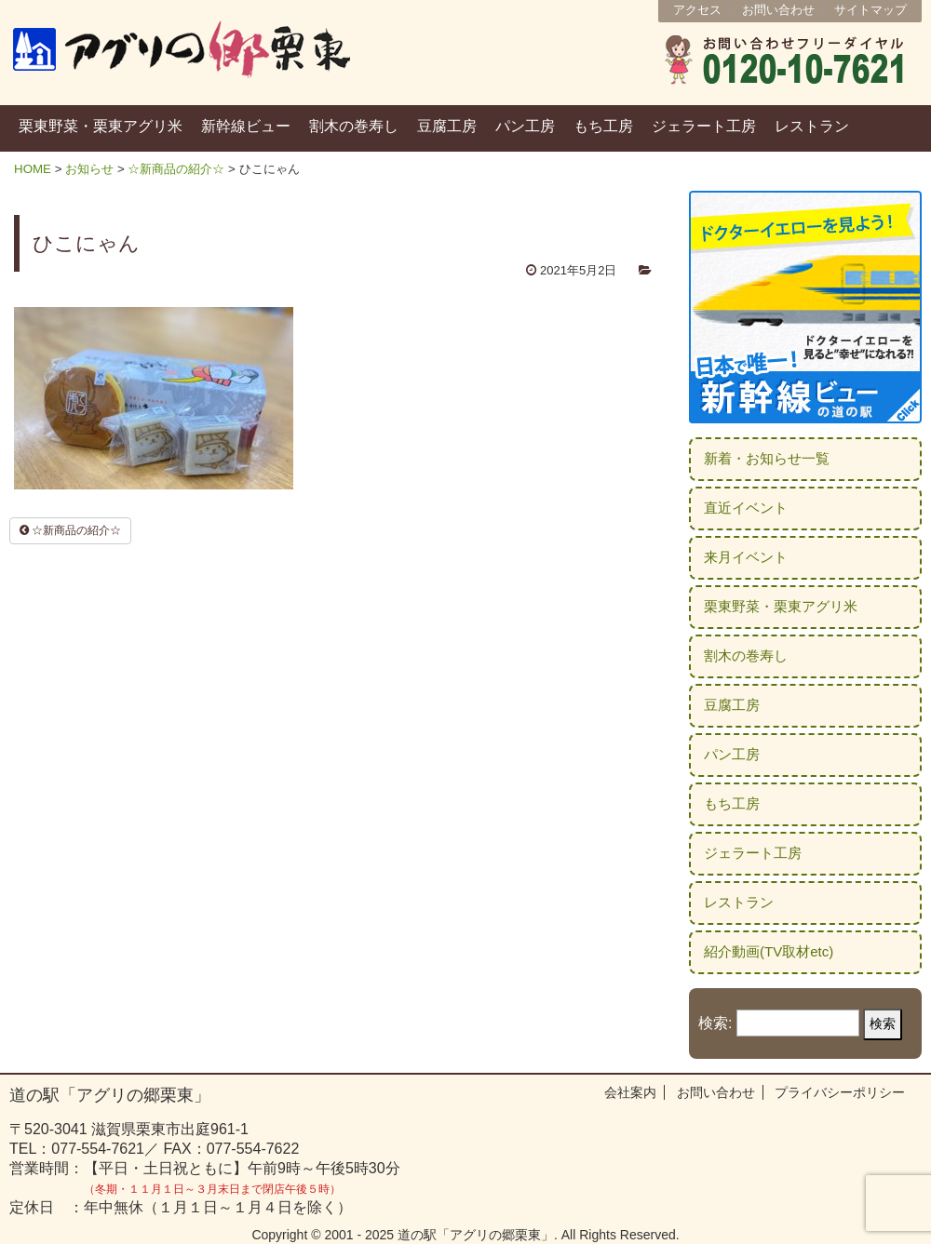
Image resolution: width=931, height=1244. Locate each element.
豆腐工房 (447, 126)
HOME (32, 169)
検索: (715, 1023)
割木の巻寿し (353, 126)
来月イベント (746, 557)
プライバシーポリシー (840, 1092)
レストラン (812, 126)
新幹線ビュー (245, 126)
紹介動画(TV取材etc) (768, 951)
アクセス (697, 10)
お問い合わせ (778, 10)
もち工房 (603, 126)
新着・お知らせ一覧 (767, 458)
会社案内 (630, 1092)
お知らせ (89, 169)
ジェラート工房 (704, 126)
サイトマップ (870, 10)
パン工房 (525, 126)
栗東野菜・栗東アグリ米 (100, 126)
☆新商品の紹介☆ (176, 169)
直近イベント (746, 507)
